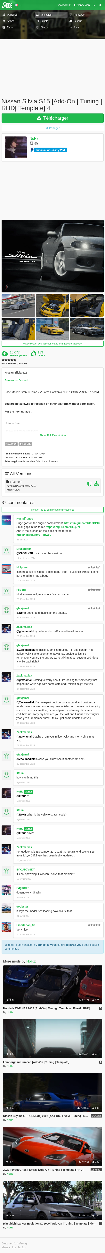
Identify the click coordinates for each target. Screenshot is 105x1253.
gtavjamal (22, 608)
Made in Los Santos (14, 1247)
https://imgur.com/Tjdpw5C (34, 534)
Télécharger (52, 118)
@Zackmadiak (25, 649)
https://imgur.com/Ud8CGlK (82, 523)
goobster (22, 906)
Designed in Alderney (15, 1243)
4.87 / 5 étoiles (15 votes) (14, 363)
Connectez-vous (46, 944)
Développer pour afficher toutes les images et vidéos (52, 343)
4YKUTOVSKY (25, 869)
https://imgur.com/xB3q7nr (63, 527)
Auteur (28, 792)
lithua (20, 773)
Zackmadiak (24, 626)
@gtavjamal (24, 631)
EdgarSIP (22, 888)
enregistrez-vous (72, 944)
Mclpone (22, 567)
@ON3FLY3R (24, 553)
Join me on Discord (16, 380)
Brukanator (23, 548)
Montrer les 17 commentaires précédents (52, 509)
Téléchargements (18, 355)
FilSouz (21, 589)
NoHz (34, 139)
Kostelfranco (24, 518)
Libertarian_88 (25, 925)
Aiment (41, 355)
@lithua (21, 796)
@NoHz (21, 612)
